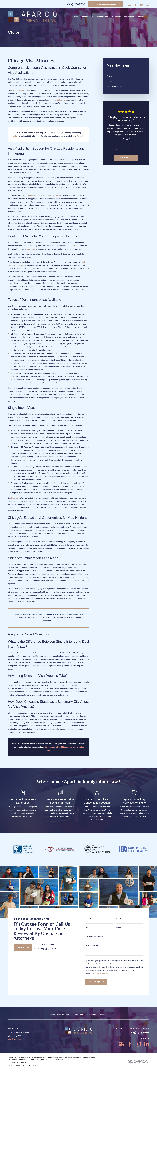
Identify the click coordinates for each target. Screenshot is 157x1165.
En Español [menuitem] (116, 17)
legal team (15, 498)
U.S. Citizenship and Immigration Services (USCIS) (41, 195)
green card (30, 249)
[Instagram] (141, 5)
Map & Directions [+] (16, 1039)
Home (52, 1015)
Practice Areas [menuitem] (102, 17)
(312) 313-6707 (76, 4)
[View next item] (136, 150)
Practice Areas (77, 1015)
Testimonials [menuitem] (128, 17)
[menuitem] (125, 76)
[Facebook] (135, 5)
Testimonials (91, 1015)
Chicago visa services (20, 90)
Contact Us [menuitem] (141, 17)
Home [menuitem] (75, 17)
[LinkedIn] (147, 5)
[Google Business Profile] (129, 5)
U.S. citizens (74, 246)
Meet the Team (63, 1015)
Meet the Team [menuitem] (87, 17)
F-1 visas (57, 483)
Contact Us (102, 1015)
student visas (61, 100)
